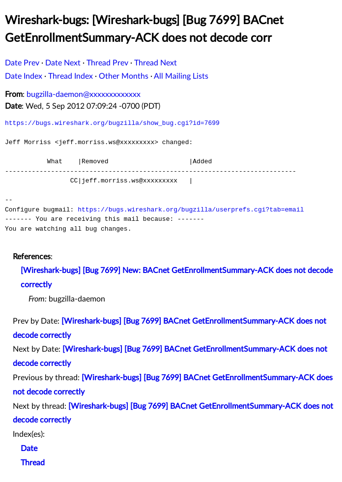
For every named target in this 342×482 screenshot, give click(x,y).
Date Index (23, 76)
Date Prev (22, 63)
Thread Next (155, 63)
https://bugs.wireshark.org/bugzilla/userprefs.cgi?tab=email (191, 209)
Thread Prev (107, 63)
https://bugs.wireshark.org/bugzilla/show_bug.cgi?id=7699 (112, 123)
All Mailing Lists (181, 76)
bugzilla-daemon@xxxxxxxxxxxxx (84, 94)
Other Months (123, 76)
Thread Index (70, 76)
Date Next (63, 63)
